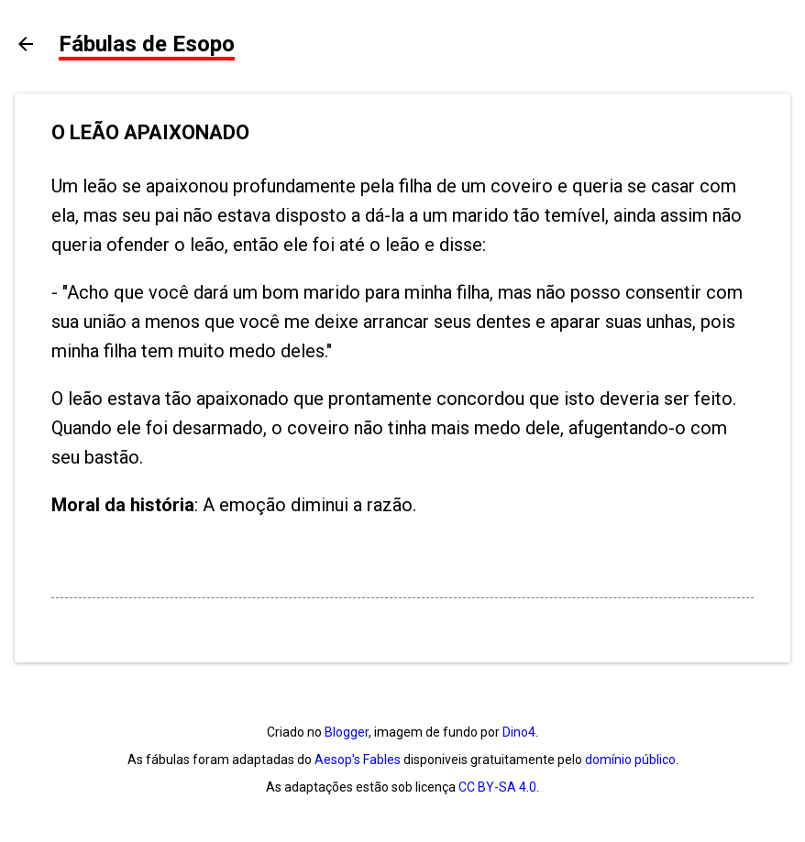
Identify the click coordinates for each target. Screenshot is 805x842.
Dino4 (518, 732)
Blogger (347, 732)
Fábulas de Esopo (147, 44)
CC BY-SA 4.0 (497, 787)
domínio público (630, 759)
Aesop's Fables (357, 759)
